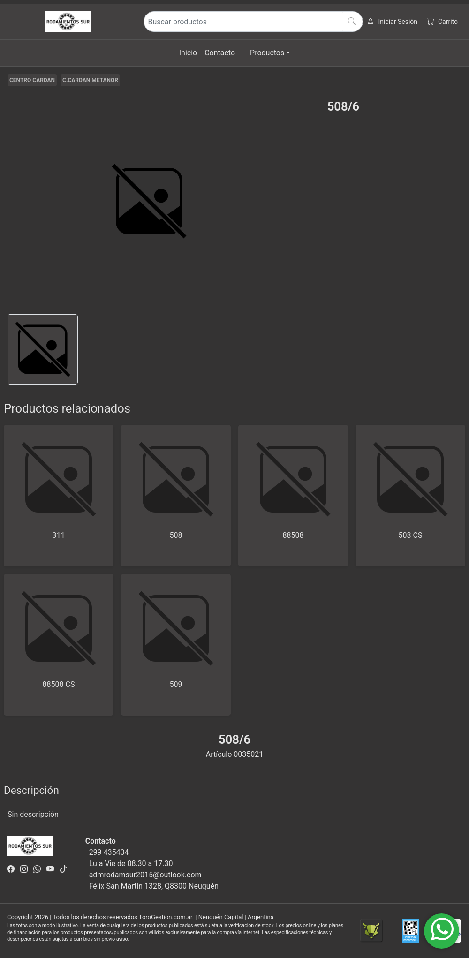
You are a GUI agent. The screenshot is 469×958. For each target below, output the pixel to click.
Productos (267, 52)
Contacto (219, 52)
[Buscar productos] (253, 21)
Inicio (188, 52)
